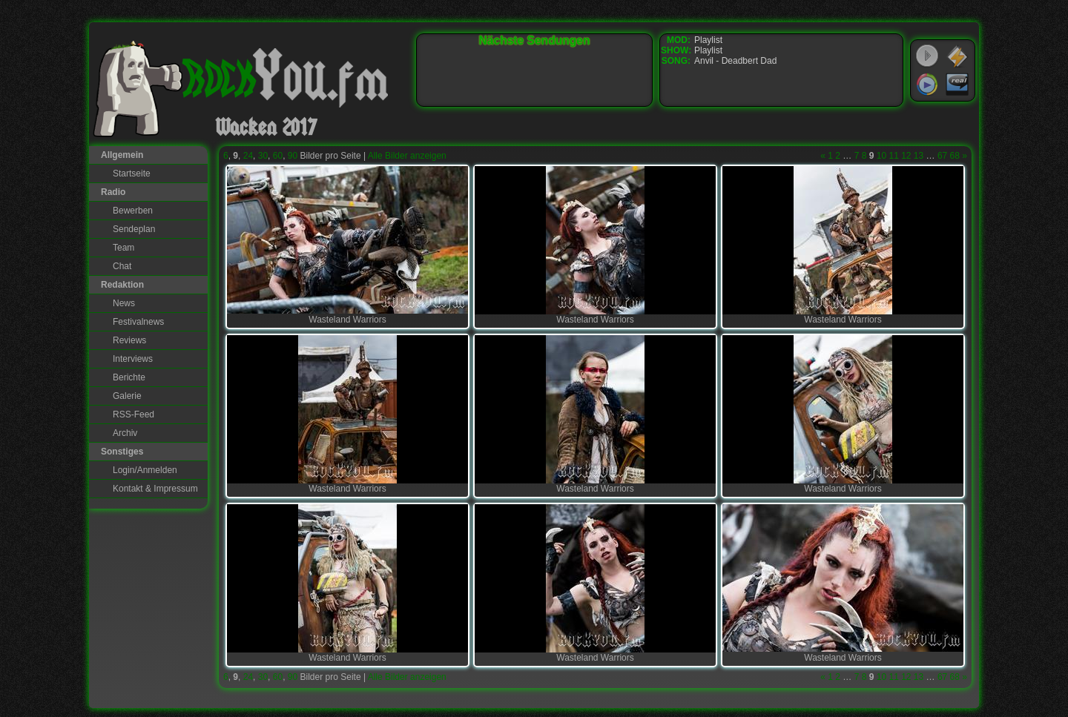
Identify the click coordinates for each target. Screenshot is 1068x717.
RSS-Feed (133, 414)
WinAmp (957, 56)
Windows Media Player (927, 84)
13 (918, 156)
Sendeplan (134, 229)
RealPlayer (957, 84)
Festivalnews (138, 322)
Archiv (125, 433)
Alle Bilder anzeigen (407, 156)
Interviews (133, 359)
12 (906, 156)
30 (263, 156)
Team (123, 247)
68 (955, 156)
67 (942, 156)
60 (278, 156)
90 (292, 156)
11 (893, 156)
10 (881, 156)
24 (248, 156)
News (124, 303)
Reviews (129, 340)
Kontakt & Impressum (155, 488)
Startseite (132, 173)
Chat (122, 266)
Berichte (129, 377)
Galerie (127, 396)
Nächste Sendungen (534, 40)
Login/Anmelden (145, 470)
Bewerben (133, 210)
